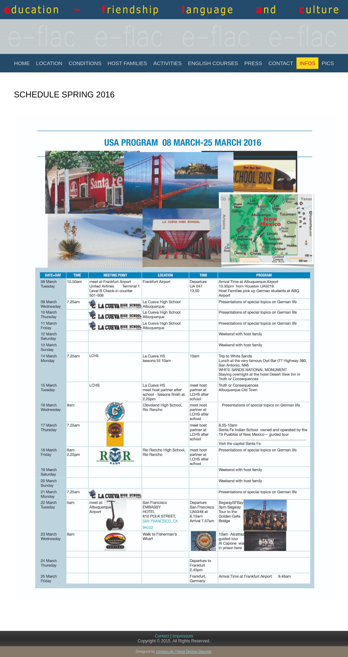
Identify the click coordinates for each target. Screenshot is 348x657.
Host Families (127, 63)
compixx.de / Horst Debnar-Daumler (183, 652)
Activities (167, 63)
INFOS (308, 63)
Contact (280, 63)
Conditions (85, 63)
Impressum (183, 636)
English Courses (213, 63)
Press (253, 63)
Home (22, 63)
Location (49, 63)
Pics (328, 63)
